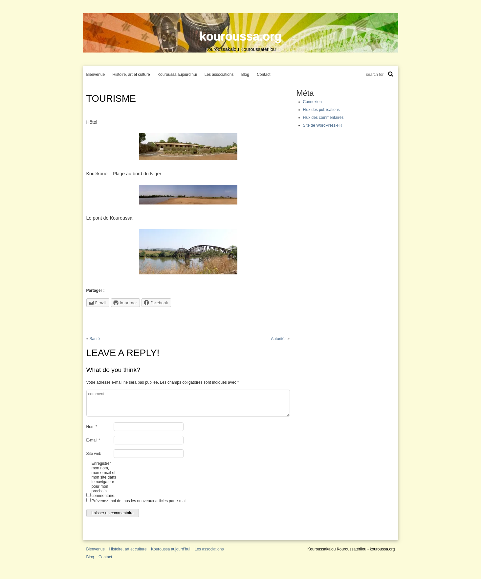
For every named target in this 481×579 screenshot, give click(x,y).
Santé (95, 338)
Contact (263, 74)
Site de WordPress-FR (322, 125)
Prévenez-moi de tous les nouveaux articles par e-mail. (139, 501)
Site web (93, 453)
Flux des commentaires (323, 117)
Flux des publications (321, 109)
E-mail (93, 440)
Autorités (278, 338)
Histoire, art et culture (131, 74)
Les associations (219, 74)
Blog (245, 74)
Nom (91, 426)
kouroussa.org (240, 36)
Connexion (312, 101)
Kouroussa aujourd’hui (177, 74)
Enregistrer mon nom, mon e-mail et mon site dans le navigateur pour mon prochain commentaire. (104, 479)
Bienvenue (95, 74)
